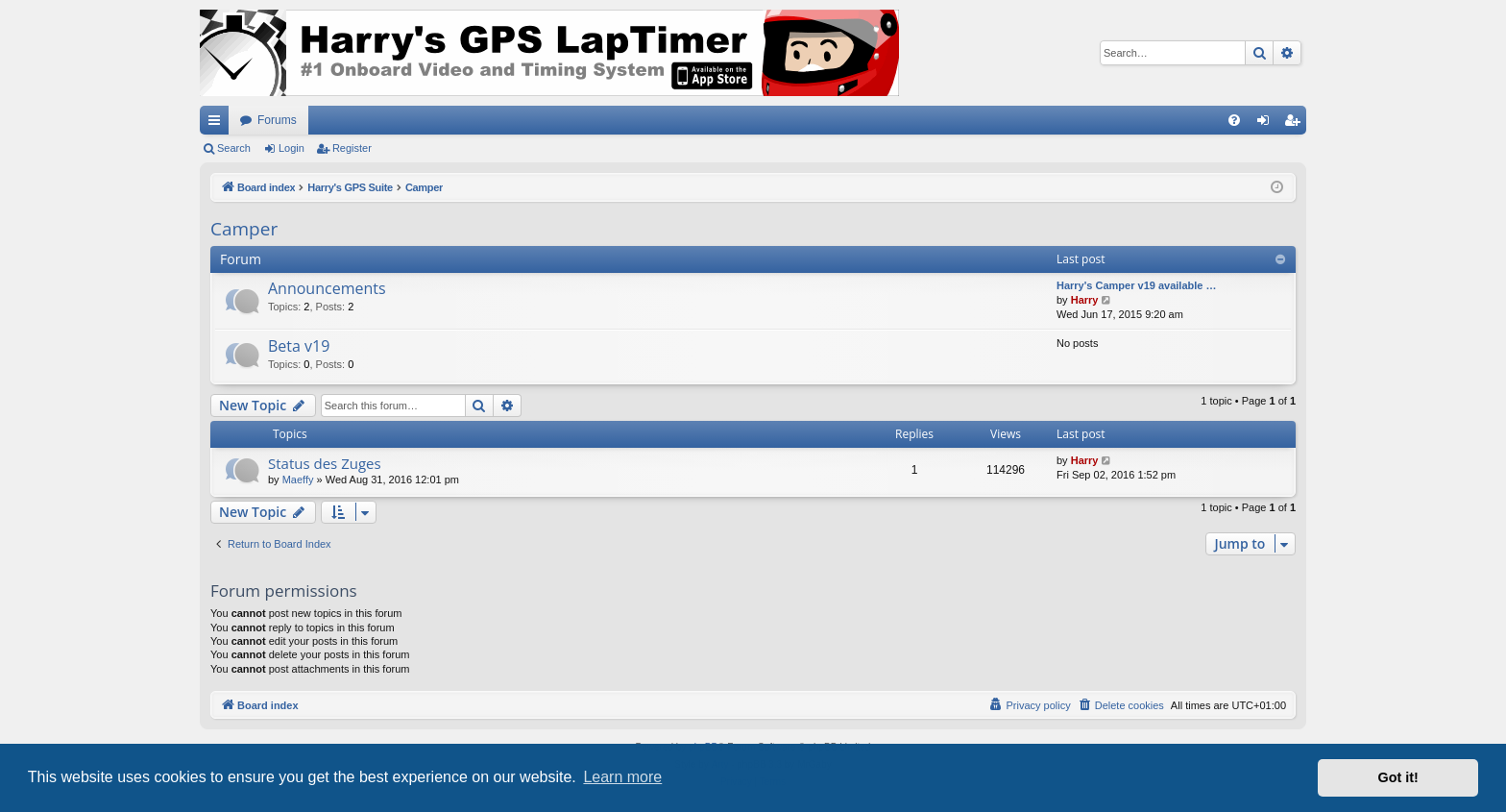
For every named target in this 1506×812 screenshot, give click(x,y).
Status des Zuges (324, 463)
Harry (1085, 300)
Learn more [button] (622, 777)
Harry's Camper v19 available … (1137, 285)
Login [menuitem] (1267, 124)
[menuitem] (1234, 120)
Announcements (327, 288)
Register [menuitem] (1296, 124)
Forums (277, 120)
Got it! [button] (1398, 777)
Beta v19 (298, 346)
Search (234, 148)
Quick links (218, 124)
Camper (244, 228)
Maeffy (298, 479)
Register (352, 148)
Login (291, 148)
